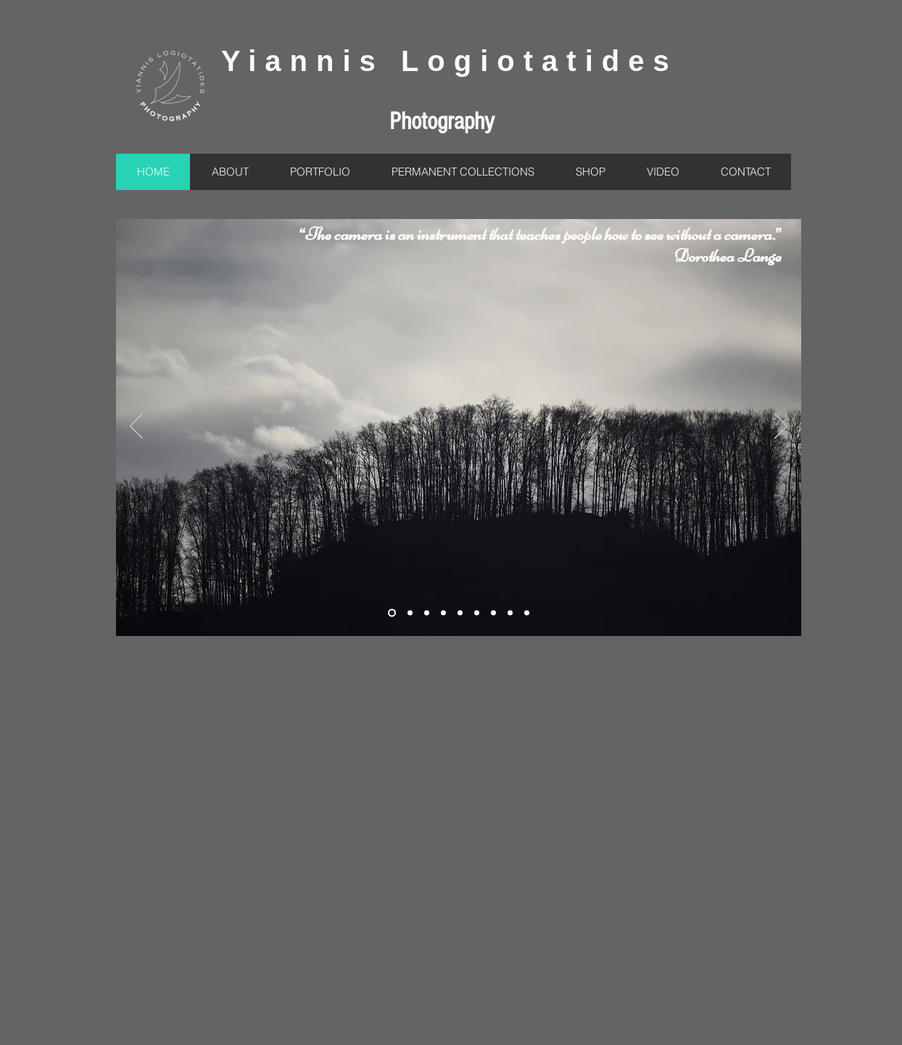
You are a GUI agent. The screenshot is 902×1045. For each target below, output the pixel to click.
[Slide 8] (426, 613)
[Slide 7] (476, 613)
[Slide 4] (443, 613)
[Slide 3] (410, 613)
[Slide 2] (392, 613)
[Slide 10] (510, 613)
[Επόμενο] (780, 427)
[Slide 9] (493, 613)
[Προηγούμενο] (136, 427)
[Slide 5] (460, 613)
